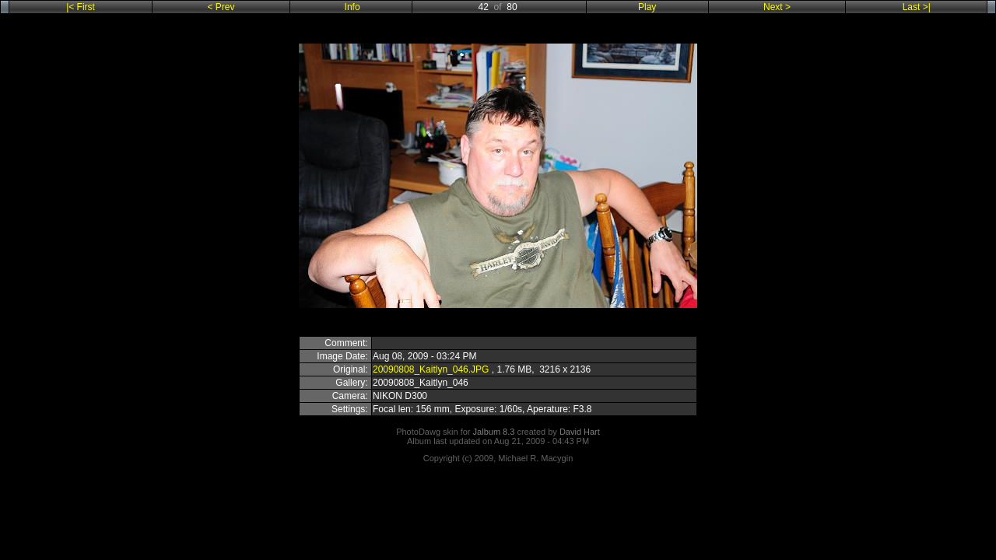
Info (352, 7)
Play (647, 7)
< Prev (222, 7)
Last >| (917, 7)
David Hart (579, 431)
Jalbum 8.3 (494, 431)
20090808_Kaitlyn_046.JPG (431, 369)
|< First (81, 7)
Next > (776, 7)
